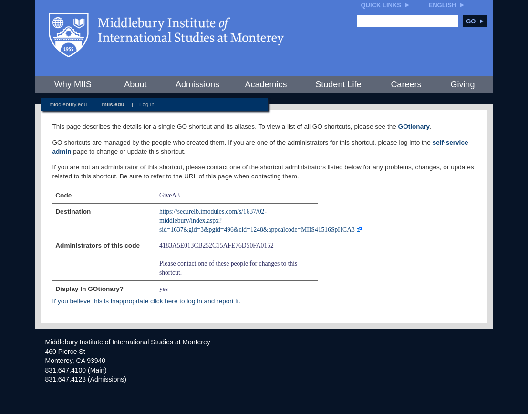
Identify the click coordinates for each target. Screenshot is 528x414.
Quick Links (381, 5)
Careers (406, 84)
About (135, 84)
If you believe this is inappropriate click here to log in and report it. (146, 301)
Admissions (197, 84)
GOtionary (414, 126)
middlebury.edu (68, 104)
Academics (266, 84)
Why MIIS (73, 84)
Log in (147, 104)
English (442, 5)
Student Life (338, 84)
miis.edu (113, 104)
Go (475, 21)
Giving (462, 84)
